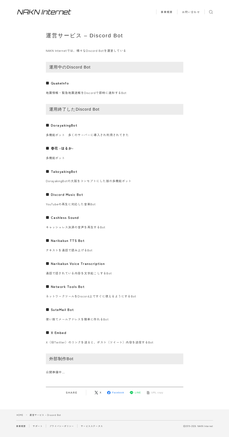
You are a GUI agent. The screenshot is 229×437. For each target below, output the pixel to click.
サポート (38, 426)
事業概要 (167, 12)
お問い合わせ (191, 12)
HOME (20, 414)
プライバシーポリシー (61, 426)
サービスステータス (92, 426)
